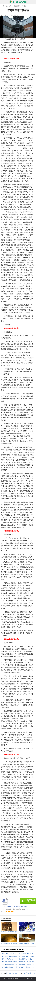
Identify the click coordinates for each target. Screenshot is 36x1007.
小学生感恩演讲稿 (7, 959)
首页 (9, 6)
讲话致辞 (17, 6)
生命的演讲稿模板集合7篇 (10, 962)
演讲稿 (24, 6)
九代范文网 (15, 978)
